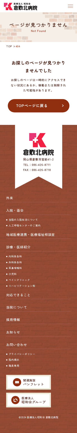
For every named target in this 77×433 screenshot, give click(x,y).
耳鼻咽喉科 (15, 268)
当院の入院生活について (23, 219)
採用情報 (13, 319)
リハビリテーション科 (22, 285)
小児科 (13, 274)
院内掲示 (14, 359)
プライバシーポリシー (22, 354)
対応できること (18, 294)
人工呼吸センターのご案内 (25, 225)
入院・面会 (15, 210)
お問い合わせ (16, 344)
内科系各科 (15, 256)
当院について (16, 307)
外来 (9, 197)
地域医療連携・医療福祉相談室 (30, 234)
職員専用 (14, 365)
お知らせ (13, 332)
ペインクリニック (19, 280)
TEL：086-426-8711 (37, 165)
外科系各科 (15, 262)
